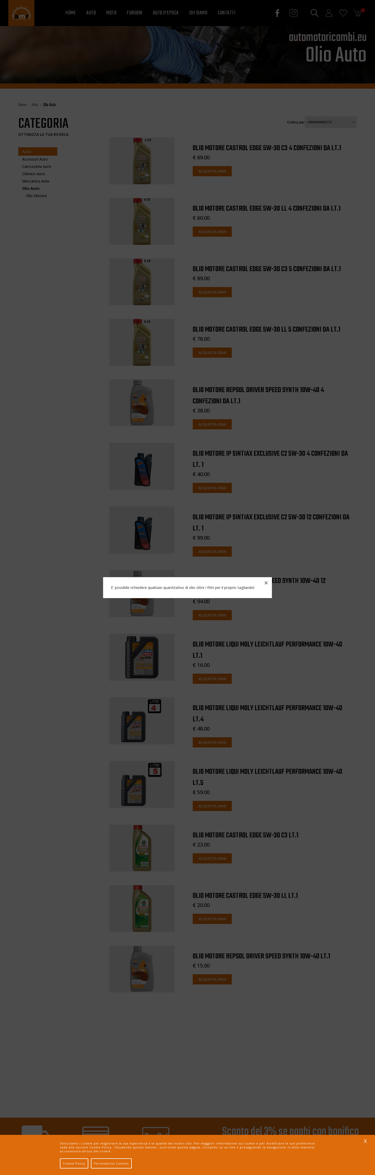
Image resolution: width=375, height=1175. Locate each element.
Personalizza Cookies (111, 1163)
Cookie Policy (74, 1163)
